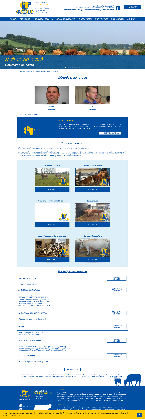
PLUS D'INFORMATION (110, 133)
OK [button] (140, 414)
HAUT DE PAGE (72, 370)
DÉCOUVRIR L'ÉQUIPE (117, 278)
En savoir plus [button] (15, 416)
